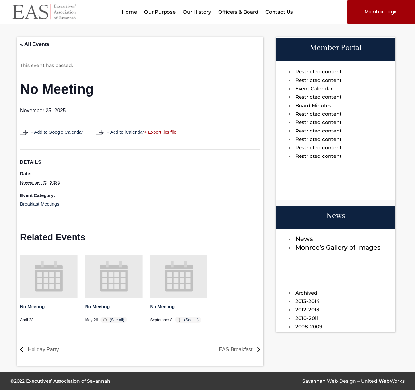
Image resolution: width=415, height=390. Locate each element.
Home (129, 12)
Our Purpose (160, 12)
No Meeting (32, 306)
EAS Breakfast (236, 349)
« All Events (34, 44)
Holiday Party (42, 349)
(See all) (117, 320)
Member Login (381, 11)
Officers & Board (238, 12)
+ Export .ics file (160, 132)
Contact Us (279, 12)
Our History (197, 12)
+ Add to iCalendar (125, 132)
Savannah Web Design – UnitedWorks (353, 381)
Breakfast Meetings (39, 204)
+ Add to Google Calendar (57, 132)
